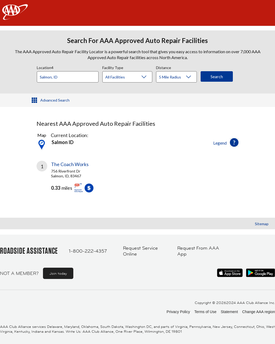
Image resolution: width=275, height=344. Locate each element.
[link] (87, 179)
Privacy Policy (178, 312)
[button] (234, 142)
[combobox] (69, 75)
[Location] (68, 77)
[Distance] (178, 77)
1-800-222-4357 (88, 251)
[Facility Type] (132, 77)
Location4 (45, 67)
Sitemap (262, 223)
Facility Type (112, 67)
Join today (58, 273)
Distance (163, 67)
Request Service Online (140, 251)
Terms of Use (205, 312)
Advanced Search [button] (55, 100)
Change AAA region (258, 312)
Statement (229, 312)
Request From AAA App (198, 251)
